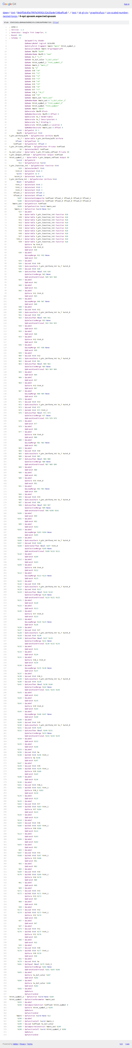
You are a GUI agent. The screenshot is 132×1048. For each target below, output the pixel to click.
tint (13, 12)
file (56, 22)
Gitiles (15, 1044)
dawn (6, 12)
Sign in (126, 4)
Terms (29, 1044)
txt (121, 1044)
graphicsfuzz (97, 12)
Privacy (23, 1044)
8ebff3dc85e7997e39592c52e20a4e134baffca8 (42, 12)
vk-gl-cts (83, 12)
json (127, 1044)
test (74, 12)
